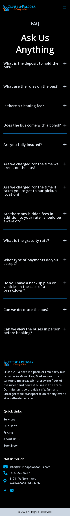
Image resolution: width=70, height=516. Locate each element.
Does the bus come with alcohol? (32, 125)
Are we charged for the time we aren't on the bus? (30, 166)
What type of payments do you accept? (30, 261)
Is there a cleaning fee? (23, 105)
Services (9, 419)
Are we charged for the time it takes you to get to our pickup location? (30, 191)
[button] (64, 8)
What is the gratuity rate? (26, 240)
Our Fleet (10, 426)
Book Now (10, 446)
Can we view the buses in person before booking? (31, 331)
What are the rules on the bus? (30, 86)
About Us (11, 439)
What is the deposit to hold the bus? (30, 65)
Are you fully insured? (22, 144)
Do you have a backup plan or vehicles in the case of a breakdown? (29, 287)
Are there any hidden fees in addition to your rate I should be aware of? (32, 217)
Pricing (8, 432)
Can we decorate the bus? (26, 309)
